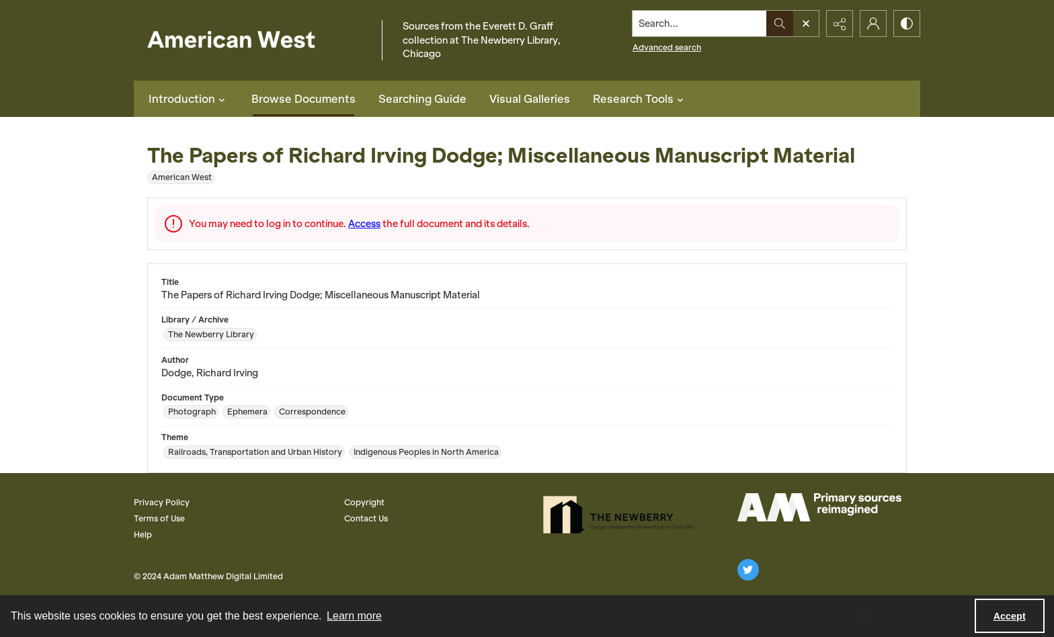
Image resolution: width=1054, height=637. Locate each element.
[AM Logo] (819, 507)
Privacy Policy (162, 502)
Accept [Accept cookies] (1010, 616)
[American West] (254, 40)
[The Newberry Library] (622, 514)
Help (143, 534)
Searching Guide (422, 98)
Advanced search (667, 47)
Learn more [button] (354, 616)
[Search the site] (699, 23)
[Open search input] (806, 23)
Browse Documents (303, 98)
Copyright (364, 502)
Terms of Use (159, 518)
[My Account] (873, 23)
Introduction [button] (189, 99)
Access (364, 224)
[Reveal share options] (839, 23)
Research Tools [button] (640, 99)
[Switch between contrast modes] (907, 23)
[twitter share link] (748, 570)
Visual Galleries (529, 98)
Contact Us (366, 518)
